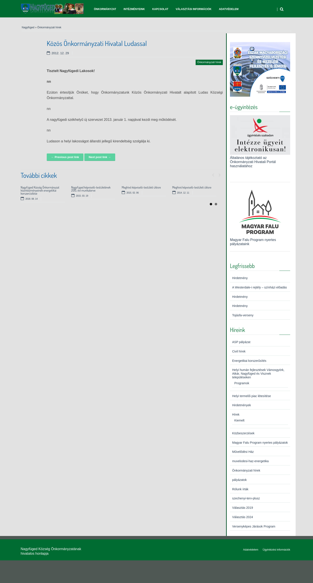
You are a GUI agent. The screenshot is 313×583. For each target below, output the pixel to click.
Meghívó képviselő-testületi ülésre (141, 187)
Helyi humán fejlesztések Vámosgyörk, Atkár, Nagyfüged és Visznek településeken (258, 373)
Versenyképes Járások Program (253, 526)
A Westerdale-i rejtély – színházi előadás (259, 287)
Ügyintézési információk (276, 549)
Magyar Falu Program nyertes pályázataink (260, 240)
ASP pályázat (241, 342)
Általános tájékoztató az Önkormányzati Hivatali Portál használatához (253, 162)
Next (219, 174)
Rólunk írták (240, 489)
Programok (241, 383)
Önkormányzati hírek (49, 27)
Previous (213, 174)
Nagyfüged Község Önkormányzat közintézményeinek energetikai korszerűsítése (40, 190)
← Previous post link (65, 157)
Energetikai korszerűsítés (249, 360)
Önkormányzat (105, 9)
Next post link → (100, 157)
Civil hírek (238, 351)
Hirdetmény (240, 278)
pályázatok (239, 480)
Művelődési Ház (243, 451)
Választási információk (193, 9)
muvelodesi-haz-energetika (250, 461)
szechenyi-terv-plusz (246, 498)
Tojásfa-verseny (242, 315)
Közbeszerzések (243, 433)
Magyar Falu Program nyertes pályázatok (260, 442)
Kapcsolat (160, 9)
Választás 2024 (242, 517)
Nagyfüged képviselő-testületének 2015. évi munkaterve (91, 188)
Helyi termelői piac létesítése (251, 396)
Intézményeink (134, 9)
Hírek (235, 414)
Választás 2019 (242, 507)
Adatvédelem (228, 9)
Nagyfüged (28, 27)
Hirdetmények (241, 405)
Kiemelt (239, 420)
